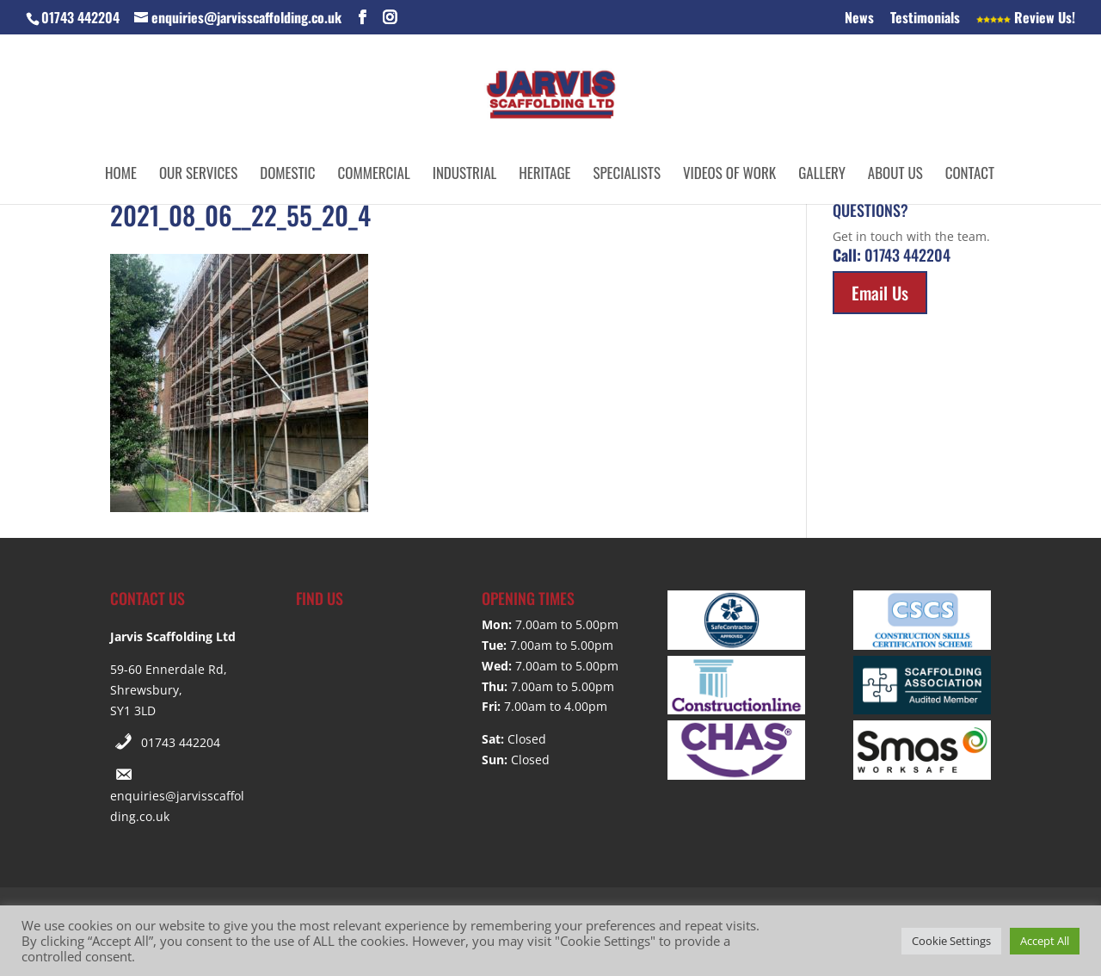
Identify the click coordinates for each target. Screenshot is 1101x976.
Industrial (465, 175)
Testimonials (925, 19)
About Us (895, 175)
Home (121, 175)
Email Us (880, 293)
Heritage (544, 175)
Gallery (822, 175)
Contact (969, 175)
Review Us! (1025, 19)
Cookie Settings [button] (951, 940)
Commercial (374, 175)
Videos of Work (729, 175)
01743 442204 (180, 742)
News (859, 19)
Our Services (198, 175)
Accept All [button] (1044, 940)
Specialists (627, 175)
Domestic (287, 175)
